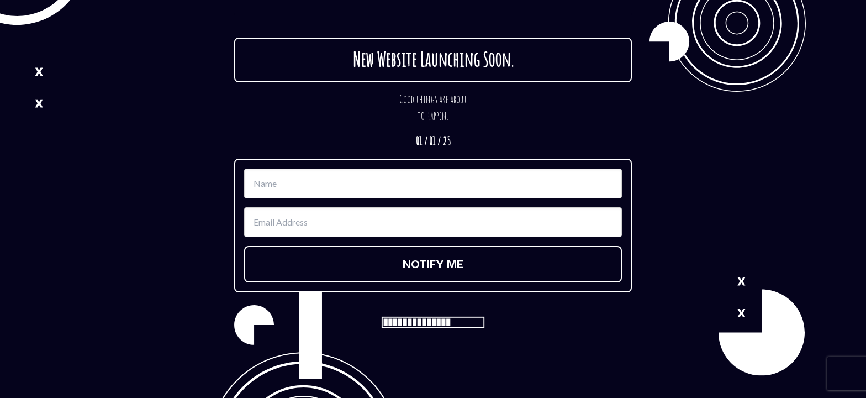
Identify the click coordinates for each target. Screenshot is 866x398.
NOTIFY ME (433, 264)
